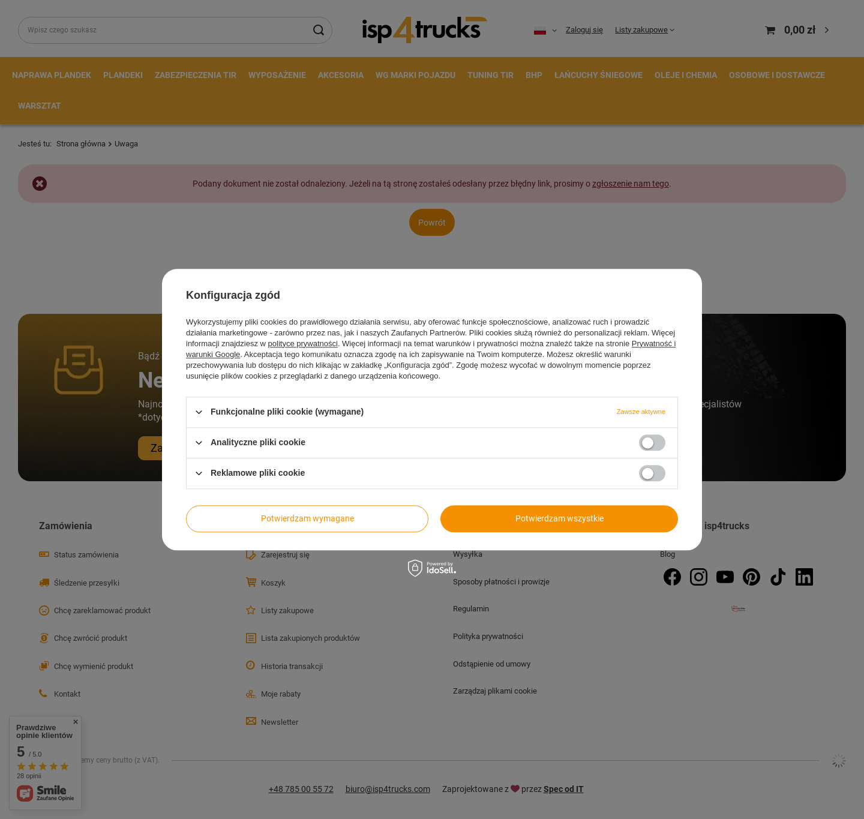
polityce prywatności (303, 343)
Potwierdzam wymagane (307, 518)
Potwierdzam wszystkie (559, 518)
